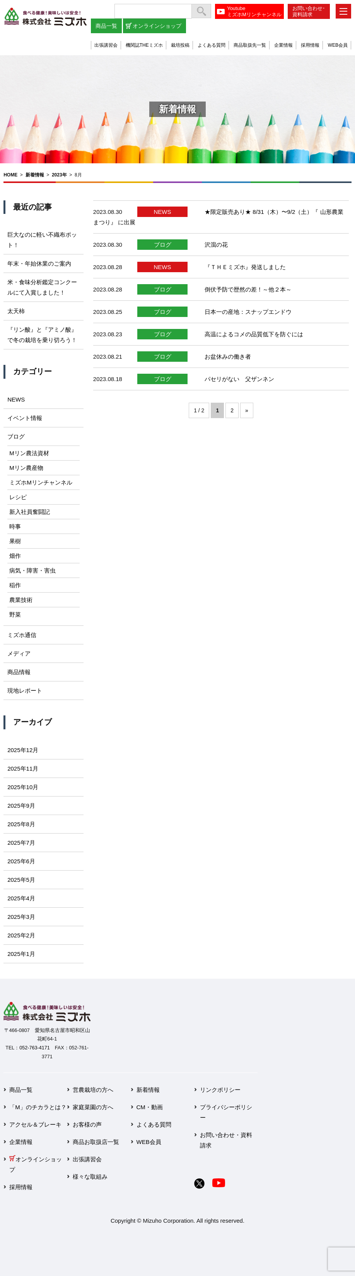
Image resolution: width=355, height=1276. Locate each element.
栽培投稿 (180, 45)
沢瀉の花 (216, 244)
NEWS (162, 211)
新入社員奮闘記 (29, 511)
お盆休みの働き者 (228, 356)
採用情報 (310, 45)
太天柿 (16, 311)
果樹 (15, 541)
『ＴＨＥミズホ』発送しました (245, 267)
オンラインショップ (157, 26)
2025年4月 (21, 898)
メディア (19, 653)
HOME (10, 175)
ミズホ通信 (21, 635)
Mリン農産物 (26, 467)
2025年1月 (21, 954)
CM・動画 (150, 1107)
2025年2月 (21, 935)
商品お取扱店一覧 (96, 1142)
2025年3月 (21, 916)
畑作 (15, 555)
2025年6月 (21, 861)
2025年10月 (22, 787)
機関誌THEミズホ (144, 45)
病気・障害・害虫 (32, 570)
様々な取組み (90, 1176)
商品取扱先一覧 (250, 45)
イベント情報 (24, 418)
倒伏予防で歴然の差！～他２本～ (248, 289)
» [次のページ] (246, 410)
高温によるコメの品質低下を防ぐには (254, 334)
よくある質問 (211, 45)
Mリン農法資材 (29, 453)
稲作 (15, 585)
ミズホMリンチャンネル (40, 482)
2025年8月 (21, 824)
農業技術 (20, 599)
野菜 (15, 614)
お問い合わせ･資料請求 (308, 11)
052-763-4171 (34, 1048)
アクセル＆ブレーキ (35, 1124)
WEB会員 (338, 45)
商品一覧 (106, 26)
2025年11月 (22, 768)
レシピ (18, 497)
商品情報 (19, 672)
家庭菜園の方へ (93, 1107)
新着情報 (35, 175)
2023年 (59, 175)
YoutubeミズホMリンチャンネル (254, 11)
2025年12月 (22, 750)
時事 (15, 526)
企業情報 (283, 45)
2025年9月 (21, 805)
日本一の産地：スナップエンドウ (248, 311)
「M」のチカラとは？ (38, 1107)
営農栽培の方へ (93, 1089)
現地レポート (24, 690)
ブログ (162, 244)
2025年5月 (21, 879)
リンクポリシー (220, 1089)
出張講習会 (106, 45)
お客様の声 (87, 1124)
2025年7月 (21, 842)
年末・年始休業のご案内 (39, 263)
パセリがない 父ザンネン (239, 379)
